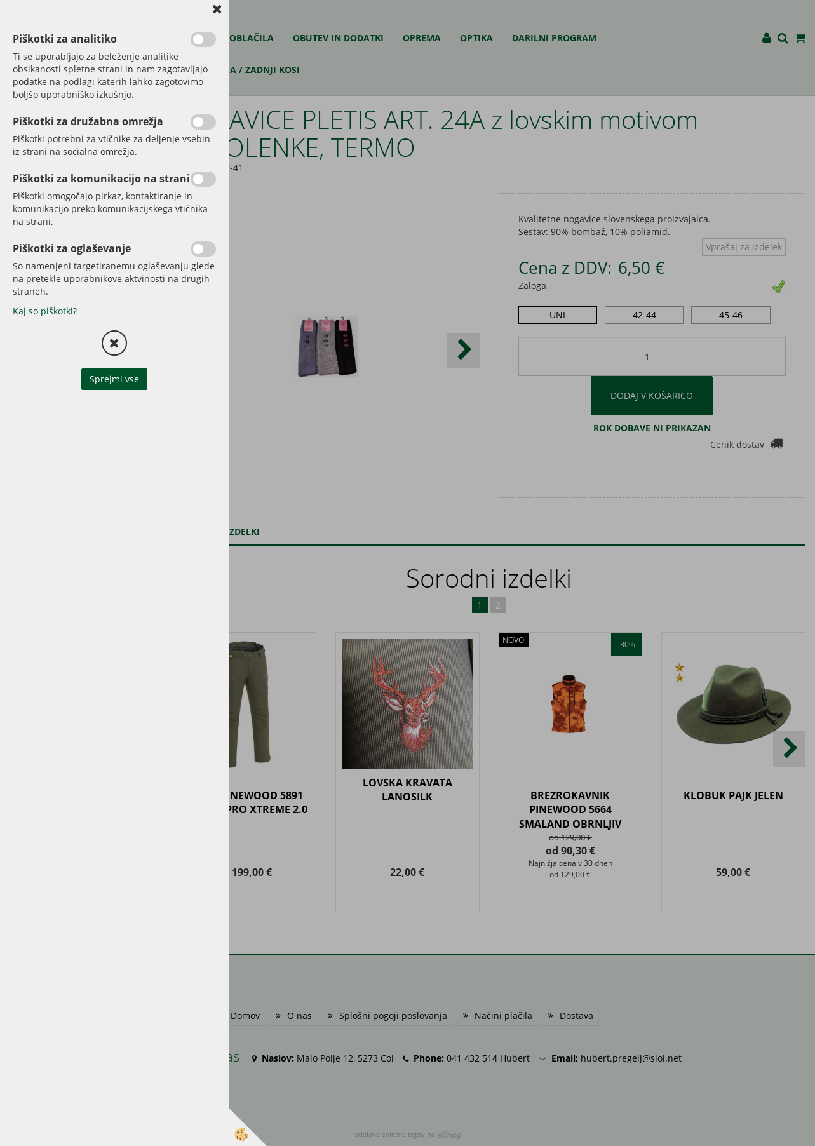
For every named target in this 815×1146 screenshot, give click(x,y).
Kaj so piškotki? (45, 311)
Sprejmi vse (114, 379)
